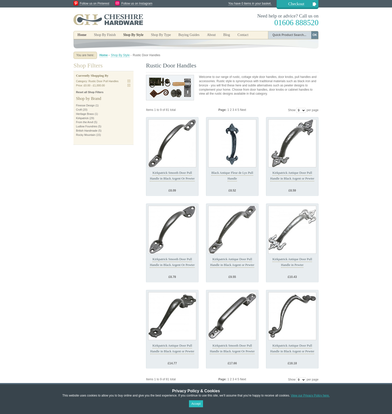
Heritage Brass (85, 113)
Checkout (296, 3)
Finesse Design (85, 105)
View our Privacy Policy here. (310, 395)
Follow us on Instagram (136, 3)
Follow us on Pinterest (94, 3)
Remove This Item (129, 81)
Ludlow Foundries (86, 126)
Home (82, 35)
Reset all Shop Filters (90, 92)
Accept (196, 404)
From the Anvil (84, 122)
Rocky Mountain (85, 134)
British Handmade (87, 130)
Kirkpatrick (82, 118)
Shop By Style (120, 55)
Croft (79, 109)
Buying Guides (188, 35)
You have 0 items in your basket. (250, 3)
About (211, 35)
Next (243, 110)
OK (314, 35)
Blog (226, 35)
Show (292, 110)
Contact (243, 35)
